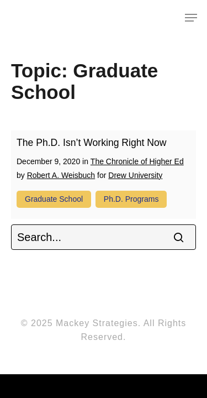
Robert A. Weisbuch (61, 175)
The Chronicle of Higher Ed (137, 161)
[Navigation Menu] (191, 17)
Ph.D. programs (131, 199)
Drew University (135, 175)
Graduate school (54, 199)
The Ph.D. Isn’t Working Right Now (92, 142)
